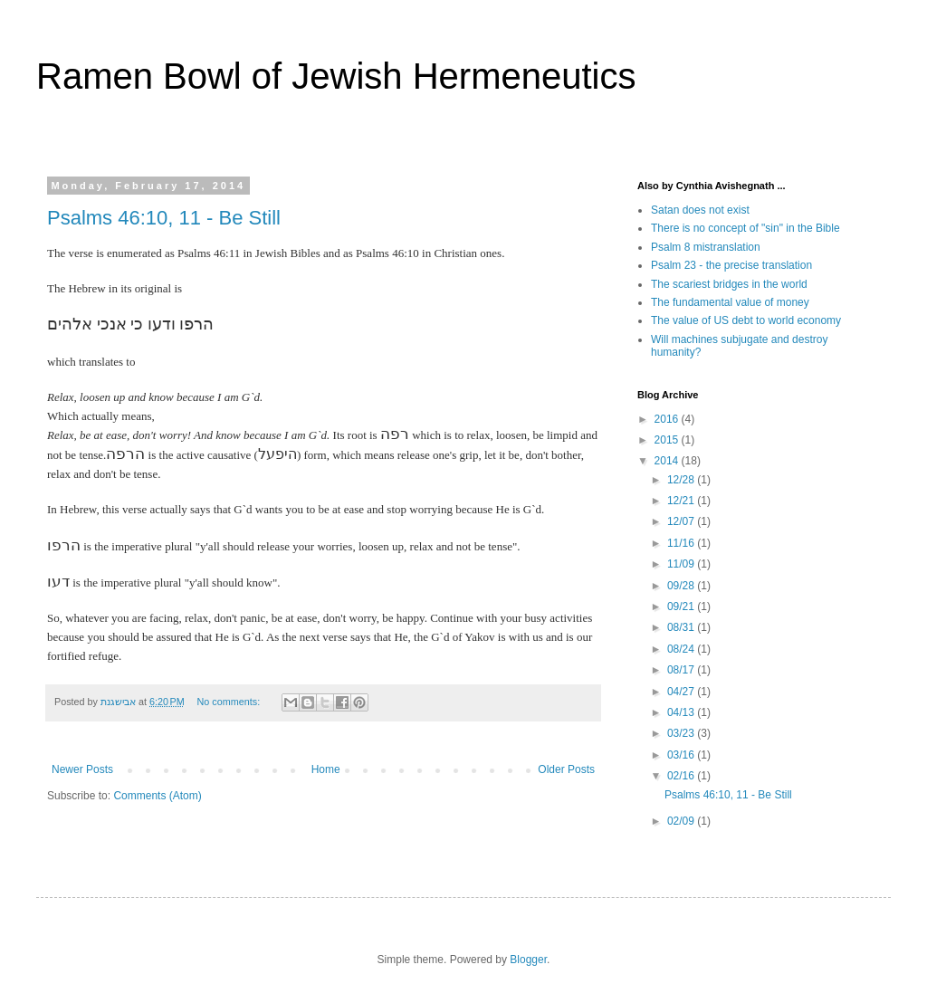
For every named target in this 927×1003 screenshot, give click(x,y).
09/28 (682, 585)
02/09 (682, 821)
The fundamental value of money (730, 302)
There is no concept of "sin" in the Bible (745, 228)
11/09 (682, 564)
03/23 (682, 733)
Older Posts (566, 769)
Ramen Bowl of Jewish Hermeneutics (336, 76)
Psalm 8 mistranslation (705, 247)
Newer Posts (82, 769)
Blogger (528, 959)
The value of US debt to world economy (746, 320)
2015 (668, 440)
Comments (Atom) (157, 795)
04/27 (682, 691)
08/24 (682, 649)
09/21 (682, 606)
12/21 (682, 500)
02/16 (682, 775)
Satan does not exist (700, 210)
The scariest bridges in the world (729, 284)
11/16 (682, 543)
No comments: (230, 701)
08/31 (682, 627)
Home (325, 769)
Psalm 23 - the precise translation (731, 265)
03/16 (682, 755)
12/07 (682, 521)
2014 (668, 460)
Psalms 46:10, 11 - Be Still (164, 217)
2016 (668, 419)
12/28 (682, 479)
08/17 (682, 670)
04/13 (682, 712)
